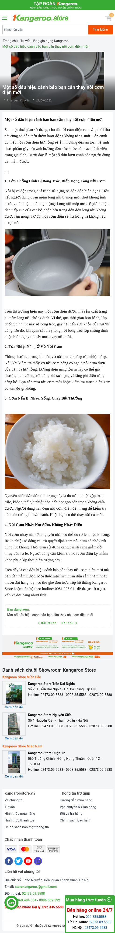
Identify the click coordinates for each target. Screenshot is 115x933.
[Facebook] (9, 861)
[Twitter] (18, 861)
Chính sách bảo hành (75, 820)
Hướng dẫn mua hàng (76, 800)
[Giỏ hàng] (108, 18)
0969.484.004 (25, 900)
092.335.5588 (52, 907)
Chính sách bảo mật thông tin (27, 827)
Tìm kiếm (100, 29)
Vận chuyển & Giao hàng (78, 807)
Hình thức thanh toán (20, 820)
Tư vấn (10, 807)
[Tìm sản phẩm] (45, 29)
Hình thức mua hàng (20, 813)
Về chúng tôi (14, 800)
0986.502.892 (49, 900)
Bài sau (69, 623)
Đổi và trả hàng (71, 813)
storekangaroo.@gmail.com (36, 887)
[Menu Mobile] (4, 17)
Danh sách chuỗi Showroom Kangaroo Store (49, 670)
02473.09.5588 (33, 893)
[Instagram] (38, 861)
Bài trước (48, 623)
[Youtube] (28, 861)
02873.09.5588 (100, 922)
